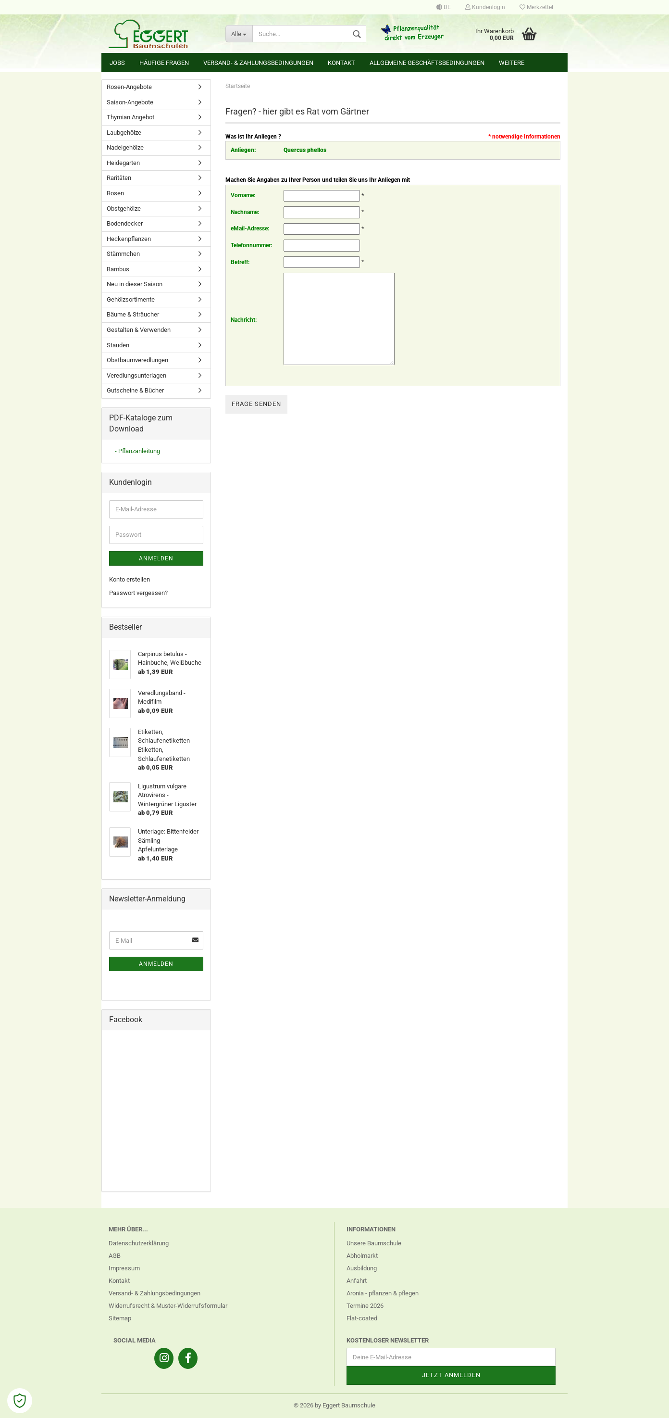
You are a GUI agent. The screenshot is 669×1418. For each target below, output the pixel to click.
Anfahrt (357, 1280)
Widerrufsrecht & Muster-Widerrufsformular (168, 1305)
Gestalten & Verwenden (139, 329)
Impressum (124, 1268)
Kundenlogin (485, 7)
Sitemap (120, 1318)
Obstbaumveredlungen (137, 360)
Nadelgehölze (125, 147)
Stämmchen (123, 253)
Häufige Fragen (164, 62)
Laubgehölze (124, 132)
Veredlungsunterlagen (136, 375)
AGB (115, 1255)
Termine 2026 (365, 1305)
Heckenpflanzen (129, 238)
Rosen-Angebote (129, 86)
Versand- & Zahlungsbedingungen (258, 62)
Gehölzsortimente (131, 299)
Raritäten (119, 177)
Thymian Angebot (130, 117)
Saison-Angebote (130, 102)
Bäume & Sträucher (133, 314)
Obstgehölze (124, 208)
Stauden (118, 345)
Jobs (117, 62)
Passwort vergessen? (138, 592)
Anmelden (156, 558)
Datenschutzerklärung (139, 1243)
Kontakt (341, 62)
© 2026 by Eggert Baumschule (334, 1405)
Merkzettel (536, 7)
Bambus (118, 269)
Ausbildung (362, 1268)
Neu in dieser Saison (134, 284)
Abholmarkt (362, 1255)
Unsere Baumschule (374, 1243)
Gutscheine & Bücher (135, 390)
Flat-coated (362, 1318)
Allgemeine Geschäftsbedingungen (427, 62)
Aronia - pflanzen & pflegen (383, 1293)
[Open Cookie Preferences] (19, 1400)
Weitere (511, 62)
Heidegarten (123, 162)
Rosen (115, 193)
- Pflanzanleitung (137, 451)
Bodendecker (125, 223)
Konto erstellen (129, 579)
